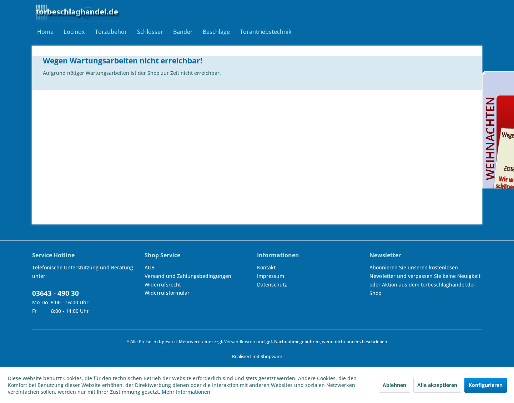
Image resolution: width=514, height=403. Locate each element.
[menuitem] (45, 31)
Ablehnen (394, 385)
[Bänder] (183, 31)
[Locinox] (74, 31)
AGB (150, 267)
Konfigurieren (486, 385)
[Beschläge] (216, 31)
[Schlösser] (150, 31)
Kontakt (266, 267)
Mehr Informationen (186, 391)
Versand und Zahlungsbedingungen (188, 276)
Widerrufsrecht (163, 284)
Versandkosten (239, 342)
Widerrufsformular (167, 292)
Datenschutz (272, 284)
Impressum (270, 276)
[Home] (45, 31)
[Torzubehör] (111, 31)
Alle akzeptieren (437, 385)
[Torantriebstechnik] (266, 31)
